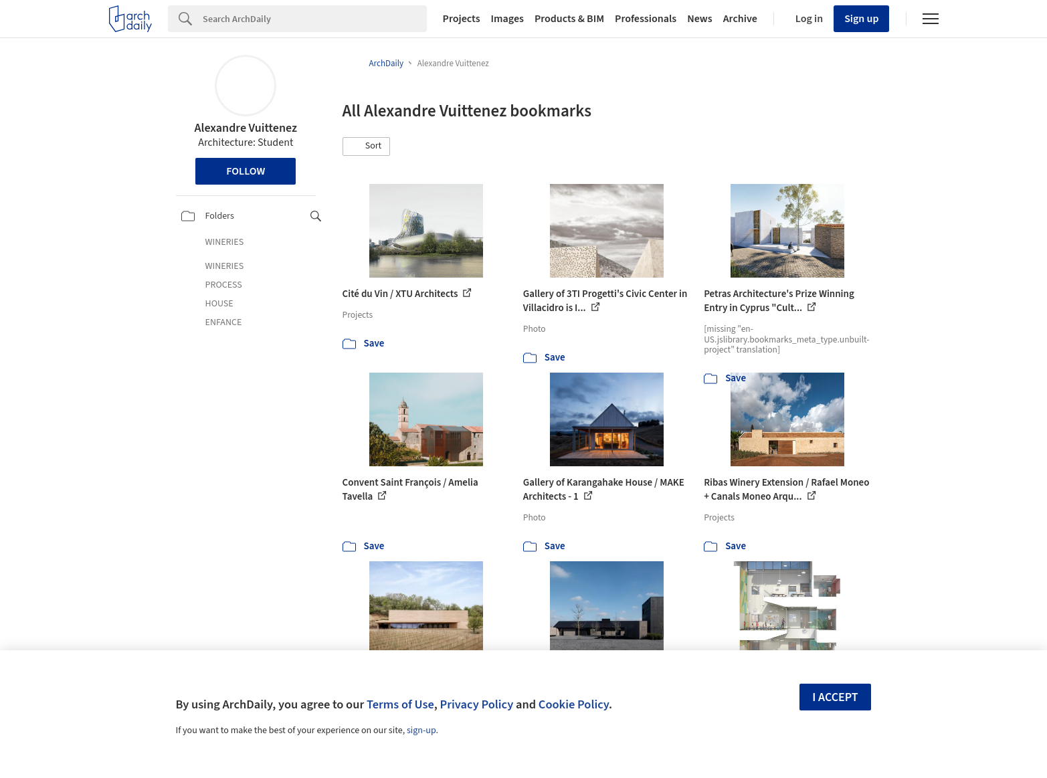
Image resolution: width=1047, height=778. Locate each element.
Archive (740, 18)
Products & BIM (569, 18)
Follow (245, 171)
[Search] (315, 18)
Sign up (861, 18)
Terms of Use (400, 704)
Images (507, 18)
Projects (461, 18)
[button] (367, 146)
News (699, 18)
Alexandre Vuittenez (246, 128)
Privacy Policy (476, 704)
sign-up (421, 730)
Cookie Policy (574, 704)
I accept (835, 697)
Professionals (645, 18)
